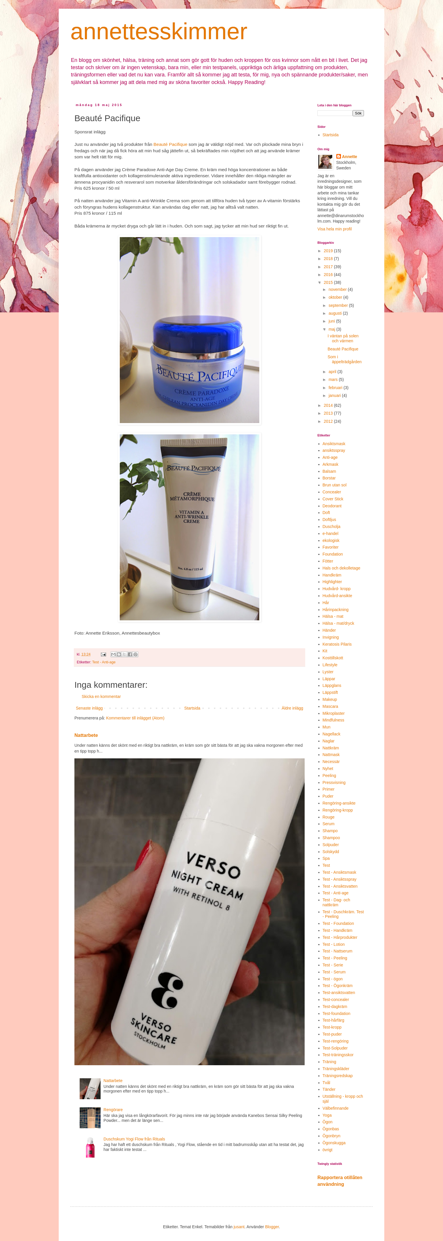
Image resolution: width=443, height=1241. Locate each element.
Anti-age (330, 457)
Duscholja (331, 526)
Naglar (329, 741)
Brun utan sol (335, 485)
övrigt (328, 1149)
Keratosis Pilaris (337, 644)
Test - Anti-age (104, 662)
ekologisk (331, 540)
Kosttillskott (333, 658)
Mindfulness (333, 720)
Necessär (331, 761)
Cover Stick (333, 499)
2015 (329, 282)
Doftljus (329, 519)
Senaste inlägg (89, 708)
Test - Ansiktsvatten (340, 886)
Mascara (330, 706)
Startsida (192, 708)
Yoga (327, 1115)
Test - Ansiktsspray (340, 879)
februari (335, 387)
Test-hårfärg (333, 1020)
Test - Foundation (338, 923)
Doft (326, 512)
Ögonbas (331, 1129)
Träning (329, 1061)
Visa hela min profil (334, 229)
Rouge (329, 817)
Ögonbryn (331, 1135)
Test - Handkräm (338, 930)
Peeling (329, 775)
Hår (326, 602)
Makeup (330, 699)
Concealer (332, 492)
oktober (335, 297)
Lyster (328, 671)
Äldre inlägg (292, 708)
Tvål (326, 1082)
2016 (329, 274)
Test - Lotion (334, 944)
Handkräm (332, 575)
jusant (239, 1226)
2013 (329, 413)
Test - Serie (333, 965)
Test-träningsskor (338, 1054)
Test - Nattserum (338, 951)
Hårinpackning (336, 609)
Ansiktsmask (334, 443)
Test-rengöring (336, 1041)
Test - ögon (333, 979)
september (338, 305)
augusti (335, 313)
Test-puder (332, 1034)
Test (326, 865)
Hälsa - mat (333, 616)
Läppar (329, 678)
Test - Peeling (335, 958)
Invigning (331, 637)
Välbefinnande (336, 1108)
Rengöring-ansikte (339, 803)
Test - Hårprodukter (340, 937)
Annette (349, 156)
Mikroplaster (334, 713)
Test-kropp (332, 1027)
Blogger (272, 1226)
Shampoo (331, 837)
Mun (327, 727)
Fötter (328, 561)
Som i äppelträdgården (345, 359)
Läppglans (332, 685)
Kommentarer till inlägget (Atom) (135, 718)
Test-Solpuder (335, 1048)
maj (332, 329)
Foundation (333, 554)
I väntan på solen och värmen (343, 338)
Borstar (329, 478)
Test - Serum (334, 972)
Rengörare (113, 1109)
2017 (329, 266)
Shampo (330, 830)
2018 (329, 258)
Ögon (328, 1122)
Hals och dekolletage (341, 568)
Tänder (329, 1089)
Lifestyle (330, 664)
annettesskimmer (158, 31)
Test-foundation (337, 1013)
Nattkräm (331, 748)
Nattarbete (86, 735)
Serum (329, 823)
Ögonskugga (334, 1142)
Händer (329, 630)
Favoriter (331, 547)
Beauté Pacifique (170, 144)
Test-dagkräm (335, 1006)
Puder (328, 796)
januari (335, 395)
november (338, 289)
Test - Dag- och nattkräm (336, 902)
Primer (329, 789)
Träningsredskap (338, 1075)
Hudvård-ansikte (337, 595)
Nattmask (331, 754)
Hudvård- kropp (337, 588)
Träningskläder (336, 1068)
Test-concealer (336, 999)
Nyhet (328, 768)
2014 (329, 405)
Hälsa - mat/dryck (338, 623)
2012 (329, 421)
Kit (325, 651)
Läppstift (330, 692)
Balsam (329, 471)
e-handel (331, 533)
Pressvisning (334, 782)
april (332, 371)
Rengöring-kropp (338, 810)
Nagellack (331, 734)
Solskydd (331, 851)
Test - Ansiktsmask (339, 872)
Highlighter (332, 581)
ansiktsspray (334, 450)
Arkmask (330, 464)
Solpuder (331, 844)
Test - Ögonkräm (338, 985)
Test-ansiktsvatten (339, 992)
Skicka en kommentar (101, 696)
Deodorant (332, 506)
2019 (329, 250)
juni (332, 321)
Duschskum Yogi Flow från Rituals (134, 1139)
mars (333, 379)
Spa (326, 858)
